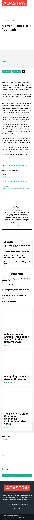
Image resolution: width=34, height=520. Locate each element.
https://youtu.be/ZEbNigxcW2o (17, 165)
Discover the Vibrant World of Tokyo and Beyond (16, 262)
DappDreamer (8, 382)
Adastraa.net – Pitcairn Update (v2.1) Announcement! (14, 295)
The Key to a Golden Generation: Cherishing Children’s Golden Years (14, 256)
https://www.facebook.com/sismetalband (14, 176)
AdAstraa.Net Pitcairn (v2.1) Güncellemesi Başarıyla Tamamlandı (15, 289)
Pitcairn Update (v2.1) (9, 284)
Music (5, 61)
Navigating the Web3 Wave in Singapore (16, 251)
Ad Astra (8, 20)
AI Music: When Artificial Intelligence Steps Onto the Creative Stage (17, 245)
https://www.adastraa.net (17, 209)
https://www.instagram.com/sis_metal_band (15, 188)
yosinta (6, 427)
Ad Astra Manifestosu (9, 301)
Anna (5, 345)
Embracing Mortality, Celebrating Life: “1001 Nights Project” (16, 279)
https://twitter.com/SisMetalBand (17, 181)
